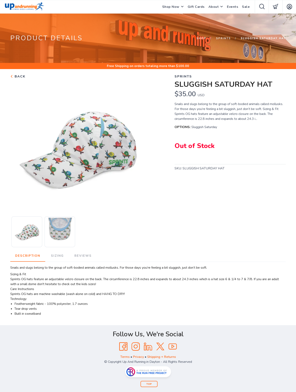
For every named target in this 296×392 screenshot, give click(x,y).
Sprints (223, 38)
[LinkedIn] (148, 346)
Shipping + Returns (161, 357)
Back (17, 76)
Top (149, 384)
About (213, 7)
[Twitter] (160, 346)
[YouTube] (172, 346)
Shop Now (170, 7)
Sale (246, 7)
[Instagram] (136, 346)
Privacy (138, 357)
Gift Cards (196, 7)
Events (232, 7)
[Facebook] (123, 346)
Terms (125, 357)
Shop (201, 38)
